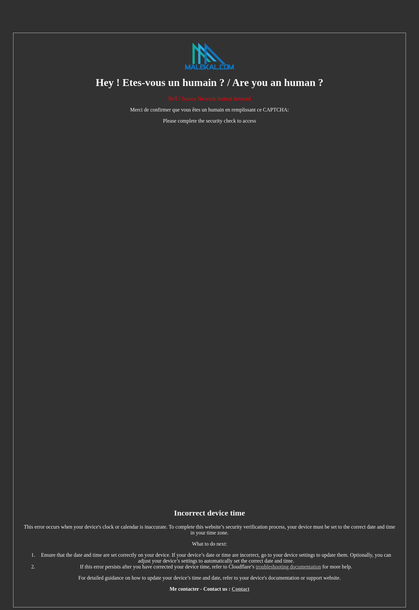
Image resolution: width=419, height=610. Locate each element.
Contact (240, 589)
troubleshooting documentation (288, 566)
